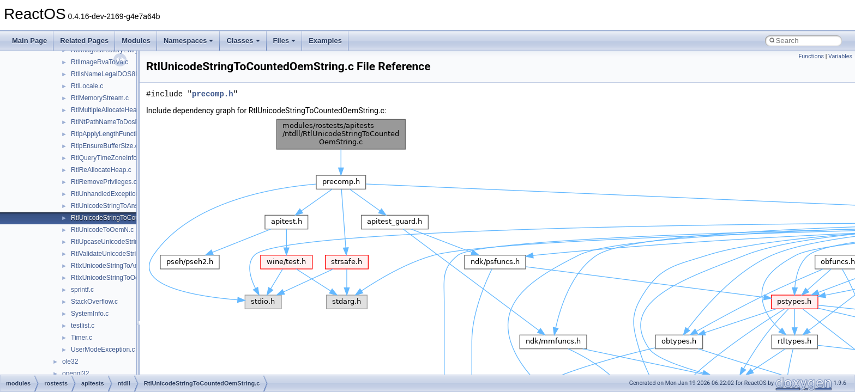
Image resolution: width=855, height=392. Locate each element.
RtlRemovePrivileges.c (104, 182)
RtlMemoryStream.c (100, 98)
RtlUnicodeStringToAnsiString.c (116, 206)
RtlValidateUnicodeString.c (109, 254)
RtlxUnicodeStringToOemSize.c (116, 277)
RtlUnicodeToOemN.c (102, 230)
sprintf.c (82, 289)
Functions (811, 56)
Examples (325, 40)
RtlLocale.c (87, 86)
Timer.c (81, 337)
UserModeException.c (103, 349)
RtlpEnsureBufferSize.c (105, 146)
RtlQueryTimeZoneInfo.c (106, 158)
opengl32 (75, 373)
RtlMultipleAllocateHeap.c (108, 110)
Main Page (29, 40)
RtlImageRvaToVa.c (99, 62)
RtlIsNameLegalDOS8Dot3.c (112, 74)
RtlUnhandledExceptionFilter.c (115, 194)
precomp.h (212, 94)
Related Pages (84, 40)
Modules (136, 40)
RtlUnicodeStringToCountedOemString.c (129, 218)
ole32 (70, 361)
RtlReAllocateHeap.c (101, 170)
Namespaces (189, 40)
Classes (243, 40)
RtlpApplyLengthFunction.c (110, 134)
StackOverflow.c (94, 301)
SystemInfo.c (90, 313)
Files (284, 40)
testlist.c (82, 325)
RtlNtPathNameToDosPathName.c (121, 122)
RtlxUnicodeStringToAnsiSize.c (116, 266)
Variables (840, 56)
